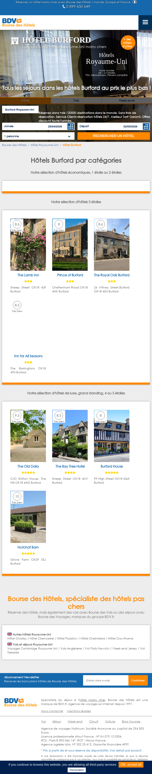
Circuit (93, 721)
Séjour (56, 721)
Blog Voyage (131, 721)
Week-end (75, 721)
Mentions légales (79, 711)
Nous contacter (52, 711)
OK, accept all (131, 764)
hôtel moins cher (92, 700)
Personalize (77, 769)
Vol (43, 721)
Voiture (110, 721)
